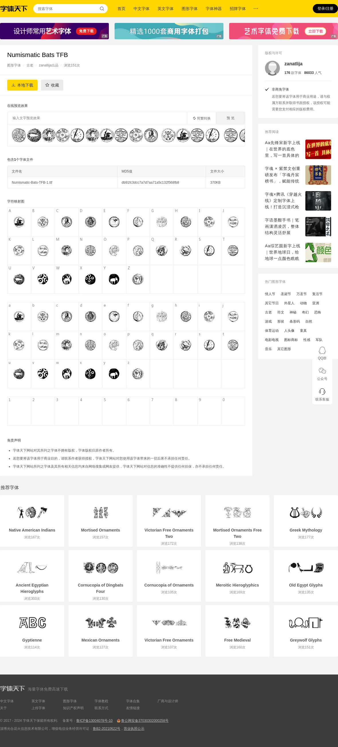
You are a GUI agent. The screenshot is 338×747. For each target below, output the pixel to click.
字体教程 (101, 701)
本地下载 (25, 85)
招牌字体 (238, 8)
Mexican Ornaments (100, 640)
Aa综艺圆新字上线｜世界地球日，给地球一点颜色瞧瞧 (282, 252)
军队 (319, 340)
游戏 (268, 321)
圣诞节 (286, 294)
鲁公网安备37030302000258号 (144, 721)
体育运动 (272, 331)
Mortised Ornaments (100, 530)
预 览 (230, 118)
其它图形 (284, 349)
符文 (280, 312)
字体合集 (133, 701)
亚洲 (315, 303)
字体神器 (214, 8)
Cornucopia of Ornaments (169, 585)
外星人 (289, 303)
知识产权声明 (73, 708)
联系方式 (101, 708)
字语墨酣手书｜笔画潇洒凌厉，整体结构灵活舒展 (282, 226)
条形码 (295, 321)
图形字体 (190, 8)
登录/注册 (325, 8)
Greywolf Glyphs (306, 640)
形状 (280, 321)
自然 (308, 321)
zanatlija (293, 63)
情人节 (270, 294)
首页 (121, 8)
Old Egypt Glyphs (306, 585)
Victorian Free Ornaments (169, 640)
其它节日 (272, 303)
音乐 (268, 349)
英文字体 (166, 8)
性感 (306, 340)
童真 (303, 331)
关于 (3, 708)
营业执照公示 (134, 729)
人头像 (289, 331)
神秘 (293, 312)
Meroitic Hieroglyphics (237, 585)
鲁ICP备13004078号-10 (94, 721)
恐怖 (317, 312)
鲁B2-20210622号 (106, 729)
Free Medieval (237, 640)
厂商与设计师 (168, 701)
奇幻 (305, 312)
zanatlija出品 (48, 65)
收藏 (55, 85)
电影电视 (272, 340)
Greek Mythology (306, 530)
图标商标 (291, 340)
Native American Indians (32, 530)
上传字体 (38, 708)
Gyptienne (32, 640)
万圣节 (301, 294)
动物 (303, 303)
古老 (29, 65)
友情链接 (133, 708)
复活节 (317, 294)
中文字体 (141, 8)
